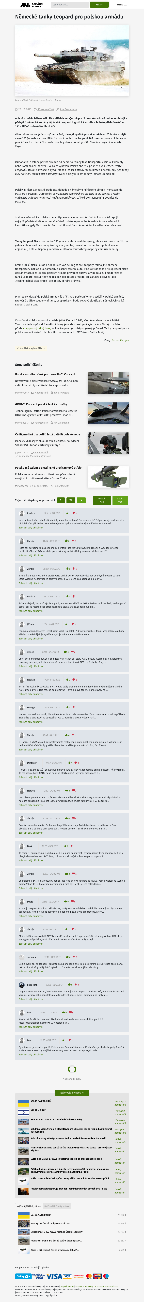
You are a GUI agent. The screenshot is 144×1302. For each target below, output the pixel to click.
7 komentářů (41, 392)
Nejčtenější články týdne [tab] (29, 1206)
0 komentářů (41, 452)
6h (61, 500)
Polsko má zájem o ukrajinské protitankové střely (48, 468)
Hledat (99, 4)
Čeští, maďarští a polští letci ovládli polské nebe (47, 434)
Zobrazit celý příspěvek (31, 527)
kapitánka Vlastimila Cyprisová (35, 456)
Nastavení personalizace (106, 1287)
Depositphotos (67, 1287)
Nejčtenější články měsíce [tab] (56, 1206)
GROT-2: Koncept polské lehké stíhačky (41, 404)
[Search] (70, 5)
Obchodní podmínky (84, 1287)
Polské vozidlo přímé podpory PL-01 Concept (45, 374)
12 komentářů (41, 486)
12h (71, 500)
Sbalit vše (120, 500)
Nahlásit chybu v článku (32, 348)
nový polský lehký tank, (37, 328)
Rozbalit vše (102, 500)
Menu (122, 4)
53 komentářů (45, 109)
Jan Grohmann (68, 109)
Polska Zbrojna (120, 340)
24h (81, 500)
